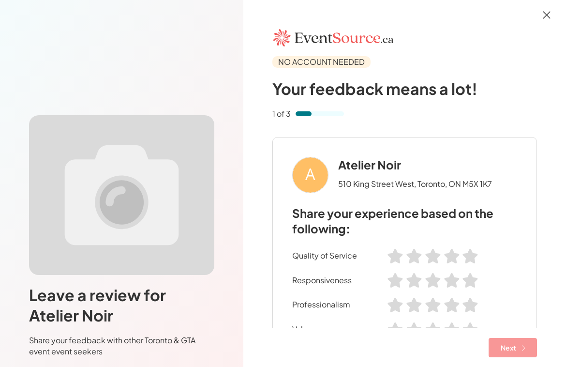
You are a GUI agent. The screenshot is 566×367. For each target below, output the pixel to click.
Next (513, 347)
